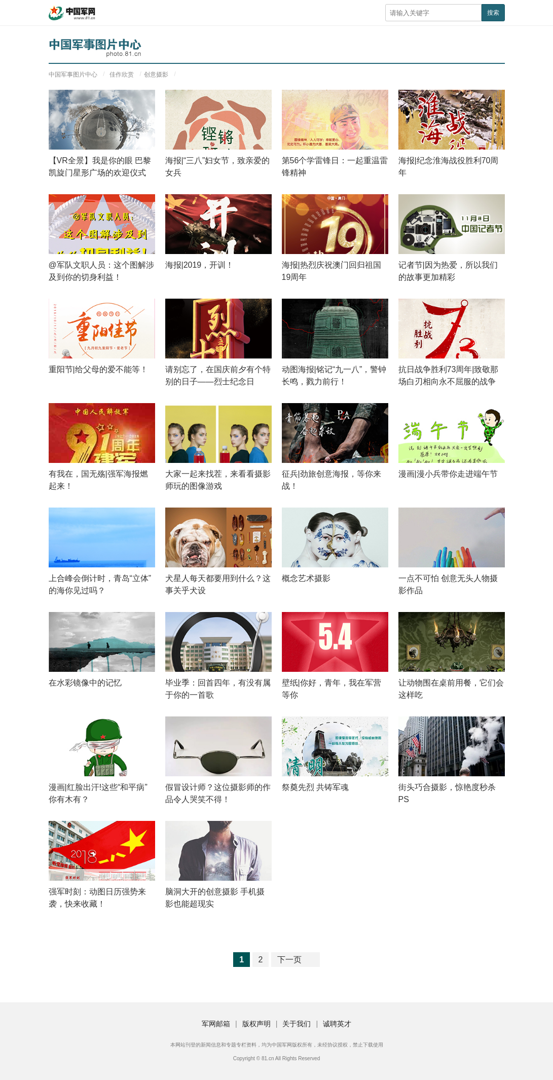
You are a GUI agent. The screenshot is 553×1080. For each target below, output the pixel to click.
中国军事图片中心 (73, 74)
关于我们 (296, 1024)
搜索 (493, 12)
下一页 (289, 959)
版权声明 (256, 1024)
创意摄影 (156, 74)
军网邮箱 (216, 1024)
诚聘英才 (337, 1024)
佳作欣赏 (121, 74)
